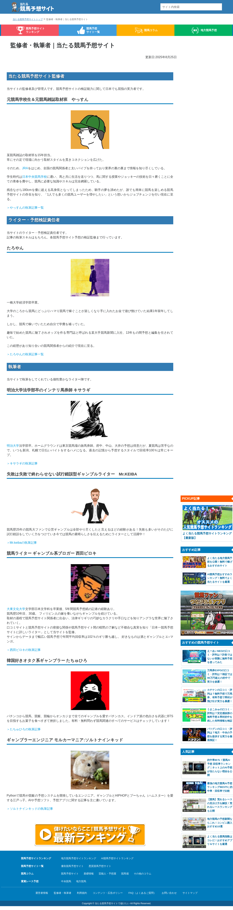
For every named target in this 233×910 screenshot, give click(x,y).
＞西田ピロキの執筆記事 (24, 649)
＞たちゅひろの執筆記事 (24, 729)
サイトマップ (190, 892)
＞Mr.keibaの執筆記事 (22, 542)
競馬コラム (151, 30)
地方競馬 (81, 881)
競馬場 (125, 873)
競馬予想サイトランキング (35, 30)
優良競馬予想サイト (72, 866)
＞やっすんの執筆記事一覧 (25, 207)
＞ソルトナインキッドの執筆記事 (30, 808)
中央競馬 (66, 881)
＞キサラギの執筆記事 (22, 463)
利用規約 (82, 892)
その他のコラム (142, 873)
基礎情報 (89, 873)
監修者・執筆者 (62, 892)
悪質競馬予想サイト (100, 866)
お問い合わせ (169, 892)
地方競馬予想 (209, 30)
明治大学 (13, 445)
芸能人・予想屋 (107, 873)
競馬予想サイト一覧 (93, 30)
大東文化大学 (16, 609)
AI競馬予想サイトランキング (117, 858)
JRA (25, 168)
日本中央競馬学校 (34, 176)
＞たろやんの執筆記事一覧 (25, 354)
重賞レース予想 (30, 881)
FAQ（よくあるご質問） (142, 892)
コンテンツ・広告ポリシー (108, 892)
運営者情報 (41, 892)
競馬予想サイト (70, 873)
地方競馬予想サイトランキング (78, 858)
